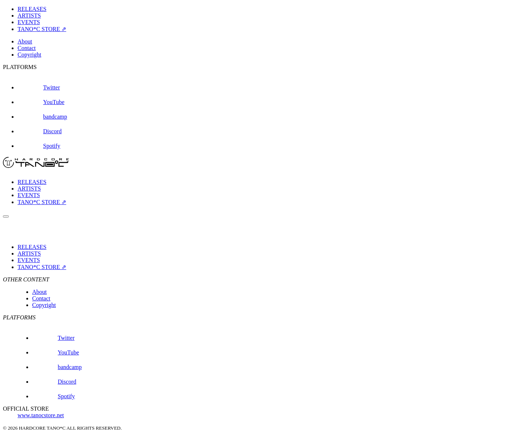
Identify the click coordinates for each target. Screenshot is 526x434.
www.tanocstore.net (41, 415)
